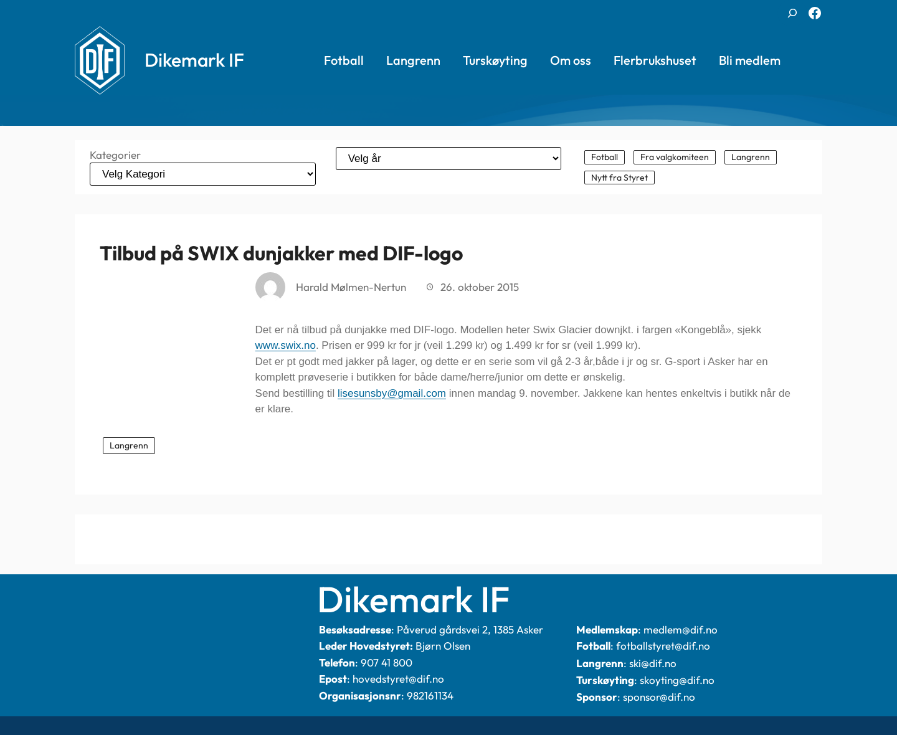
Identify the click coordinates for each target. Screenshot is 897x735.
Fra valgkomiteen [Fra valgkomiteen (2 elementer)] (674, 157)
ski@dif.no (652, 663)
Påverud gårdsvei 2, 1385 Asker (470, 629)
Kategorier (115, 154)
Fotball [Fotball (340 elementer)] (604, 157)
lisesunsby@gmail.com (392, 393)
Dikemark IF (194, 60)
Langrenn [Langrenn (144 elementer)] (750, 157)
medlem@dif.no (680, 629)
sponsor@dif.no (659, 696)
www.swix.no (285, 345)
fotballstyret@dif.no (663, 645)
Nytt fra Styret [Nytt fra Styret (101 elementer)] (619, 177)
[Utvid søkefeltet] (792, 13)
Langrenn (129, 445)
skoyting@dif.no (677, 679)
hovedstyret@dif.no (398, 678)
